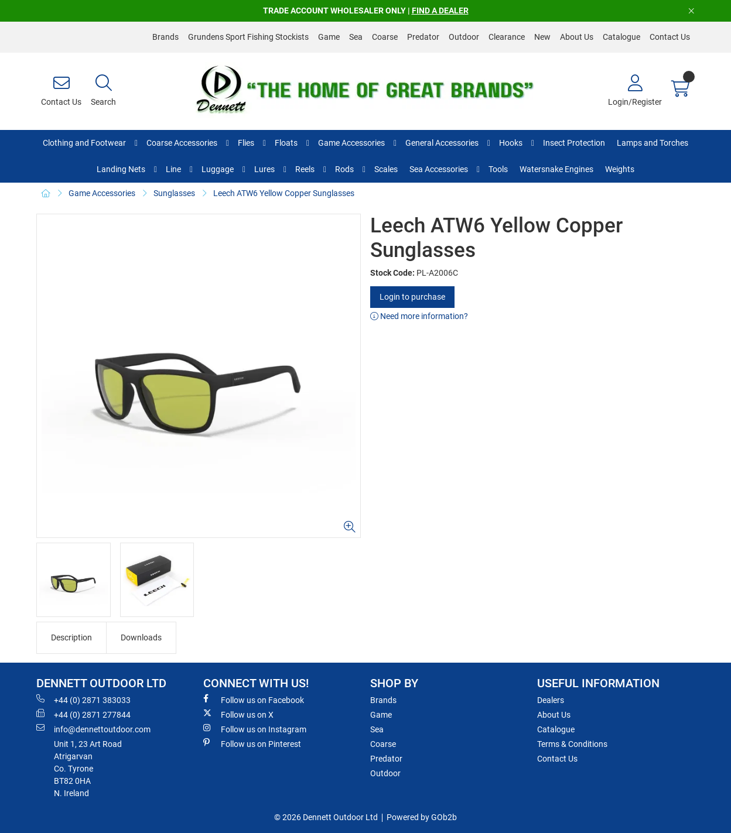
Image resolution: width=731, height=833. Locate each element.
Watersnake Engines (556, 169)
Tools (498, 169)
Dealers (550, 700)
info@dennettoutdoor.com (93, 729)
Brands (165, 37)
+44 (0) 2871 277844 (83, 714)
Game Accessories (351, 143)
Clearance (507, 37)
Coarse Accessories (181, 143)
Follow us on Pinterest (252, 743)
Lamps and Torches (652, 143)
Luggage (217, 169)
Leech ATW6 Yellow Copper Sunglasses (283, 193)
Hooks (510, 143)
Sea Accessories (438, 169)
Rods (344, 169)
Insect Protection (574, 143)
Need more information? (419, 316)
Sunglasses (174, 193)
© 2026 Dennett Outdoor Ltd (326, 817)
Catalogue (621, 37)
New (542, 37)
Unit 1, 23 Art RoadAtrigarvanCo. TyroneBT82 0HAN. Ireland (88, 768)
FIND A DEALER (440, 10)
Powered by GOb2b (422, 817)
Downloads (141, 637)
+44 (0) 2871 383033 (83, 699)
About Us (576, 37)
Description (71, 637)
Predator (423, 37)
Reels (305, 169)
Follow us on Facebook (253, 699)
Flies (246, 143)
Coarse (385, 37)
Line (173, 169)
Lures (264, 169)
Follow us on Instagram (254, 729)
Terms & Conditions (572, 744)
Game (329, 37)
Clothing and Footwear (84, 143)
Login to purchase (412, 296)
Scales (386, 169)
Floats (286, 143)
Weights (619, 169)
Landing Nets (121, 169)
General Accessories (442, 143)
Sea (356, 37)
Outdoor (464, 37)
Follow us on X (238, 714)
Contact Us (670, 37)
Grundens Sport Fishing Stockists (248, 37)
